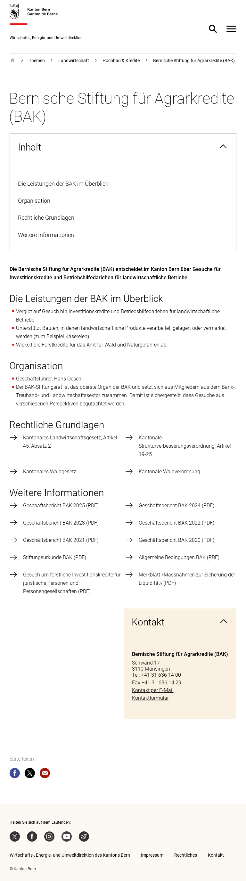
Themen (37, 60)
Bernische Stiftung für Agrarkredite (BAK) (194, 60)
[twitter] (30, 774)
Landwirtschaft (73, 60)
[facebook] (15, 774)
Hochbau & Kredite (121, 60)
